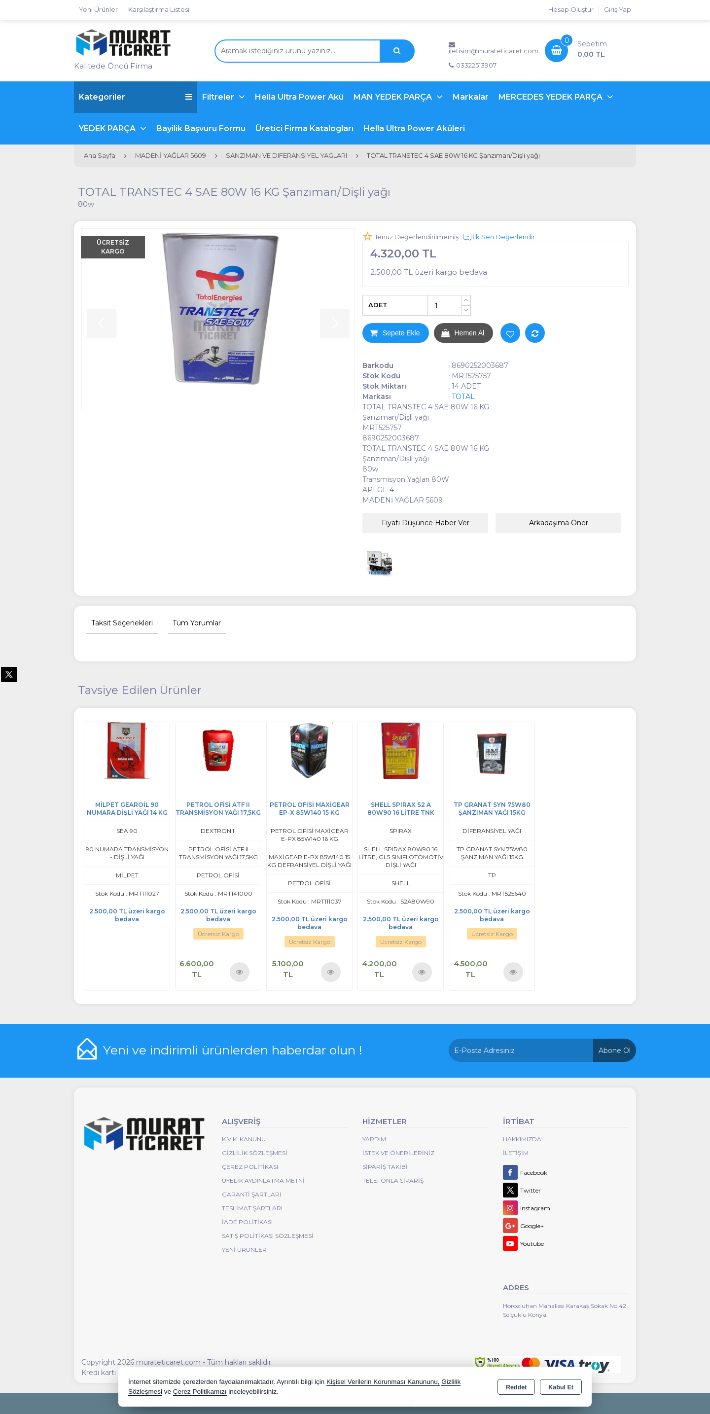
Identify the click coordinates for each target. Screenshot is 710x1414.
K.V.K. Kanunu (244, 1139)
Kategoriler (135, 97)
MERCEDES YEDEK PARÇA (551, 97)
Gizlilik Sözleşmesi (254, 1153)
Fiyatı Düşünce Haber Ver (425, 522)
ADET (378, 305)
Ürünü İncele (239, 971)
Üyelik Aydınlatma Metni (263, 1180)
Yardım (374, 1139)
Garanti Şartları (251, 1194)
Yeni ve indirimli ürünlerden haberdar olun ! (232, 1050)
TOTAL (463, 396)
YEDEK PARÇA (108, 128)
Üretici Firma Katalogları (304, 128)
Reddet (516, 1387)
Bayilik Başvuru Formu (201, 128)
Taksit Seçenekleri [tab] (122, 622)
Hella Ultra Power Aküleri (414, 128)
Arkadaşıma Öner (558, 522)
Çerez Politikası (250, 1166)
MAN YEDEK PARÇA (394, 97)
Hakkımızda (522, 1139)
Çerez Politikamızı (200, 1391)
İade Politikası (247, 1222)
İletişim (516, 1153)
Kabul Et (560, 1387)
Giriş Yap (617, 9)
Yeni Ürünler (244, 1249)
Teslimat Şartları (252, 1208)
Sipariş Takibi (385, 1166)
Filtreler (219, 97)
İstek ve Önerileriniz (398, 1153)
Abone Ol (615, 1050)
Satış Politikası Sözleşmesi (268, 1235)
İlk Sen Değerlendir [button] (498, 237)
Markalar (471, 97)
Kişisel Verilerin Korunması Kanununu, (383, 1381)
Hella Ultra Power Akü (299, 97)
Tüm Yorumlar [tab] (197, 622)
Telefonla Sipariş (393, 1180)
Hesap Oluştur (571, 9)
